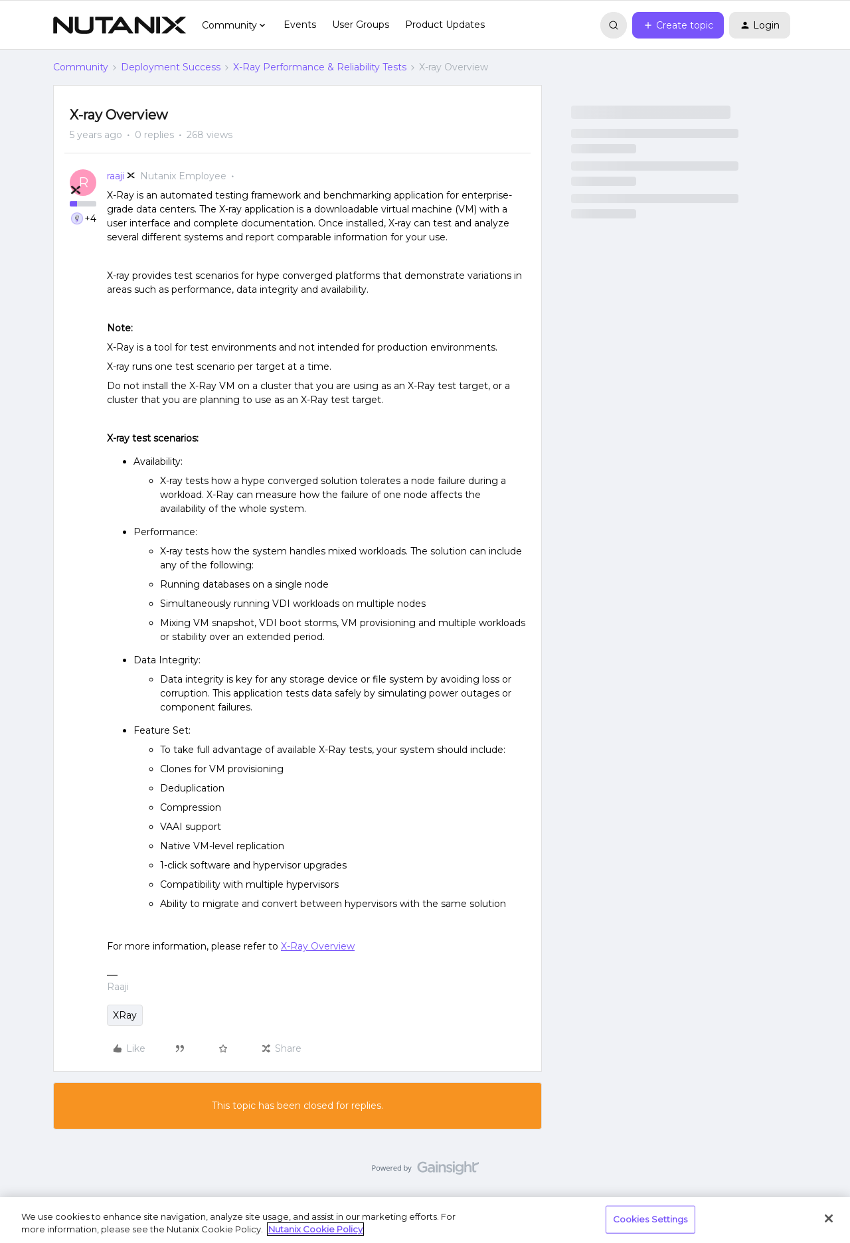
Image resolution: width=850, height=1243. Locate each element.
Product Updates (445, 25)
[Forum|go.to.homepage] (119, 25)
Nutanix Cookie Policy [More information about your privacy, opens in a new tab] (315, 1229)
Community (80, 67)
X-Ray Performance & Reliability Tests (319, 67)
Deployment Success (170, 67)
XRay (125, 1015)
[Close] (828, 1218)
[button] (678, 25)
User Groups (360, 25)
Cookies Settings (650, 1219)
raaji (115, 176)
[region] (425, 1220)
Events (300, 25)
